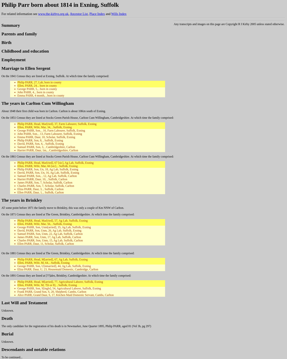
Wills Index (119, 14)
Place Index (97, 14)
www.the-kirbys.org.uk (53, 14)
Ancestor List (79, 14)
